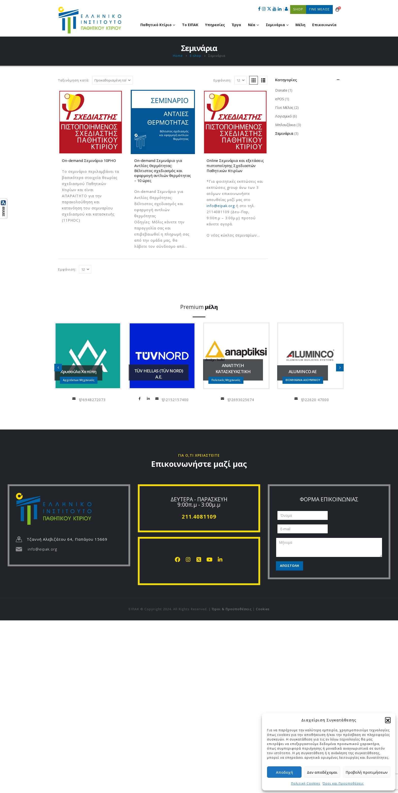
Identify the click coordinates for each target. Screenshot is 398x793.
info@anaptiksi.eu (222, 398)
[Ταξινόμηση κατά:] (112, 80)
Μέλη (300, 24)
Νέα (251, 24)
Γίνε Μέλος (284, 107)
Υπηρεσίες (215, 24)
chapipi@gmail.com (74, 398)
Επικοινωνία (324, 24)
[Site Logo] (90, 20)
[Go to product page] (90, 122)
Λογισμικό (283, 116)
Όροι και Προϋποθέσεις (343, 783)
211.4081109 (199, 516)
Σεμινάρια (275, 24)
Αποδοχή (284, 772)
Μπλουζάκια (285, 124)
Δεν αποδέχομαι (322, 772)
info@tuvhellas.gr (157, 398)
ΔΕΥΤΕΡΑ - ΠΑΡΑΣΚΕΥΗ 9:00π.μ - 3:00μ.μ (199, 502)
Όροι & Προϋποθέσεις (232, 609)
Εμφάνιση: (222, 80)
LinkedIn (148, 398)
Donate (281, 90)
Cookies (263, 609)
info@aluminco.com (296, 398)
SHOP (298, 9)
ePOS (279, 98)
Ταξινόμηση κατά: (73, 80)
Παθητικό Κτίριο (156, 24)
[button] (387, 719)
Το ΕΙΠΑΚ (190, 24)
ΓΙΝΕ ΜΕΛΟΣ (319, 9)
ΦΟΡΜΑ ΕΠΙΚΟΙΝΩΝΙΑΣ (329, 499)
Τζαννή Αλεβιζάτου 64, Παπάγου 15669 (67, 539)
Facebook (140, 398)
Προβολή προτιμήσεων (367, 772)
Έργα (236, 24)
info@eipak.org (221, 205)
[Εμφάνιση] (240, 80)
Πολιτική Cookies (305, 783)
